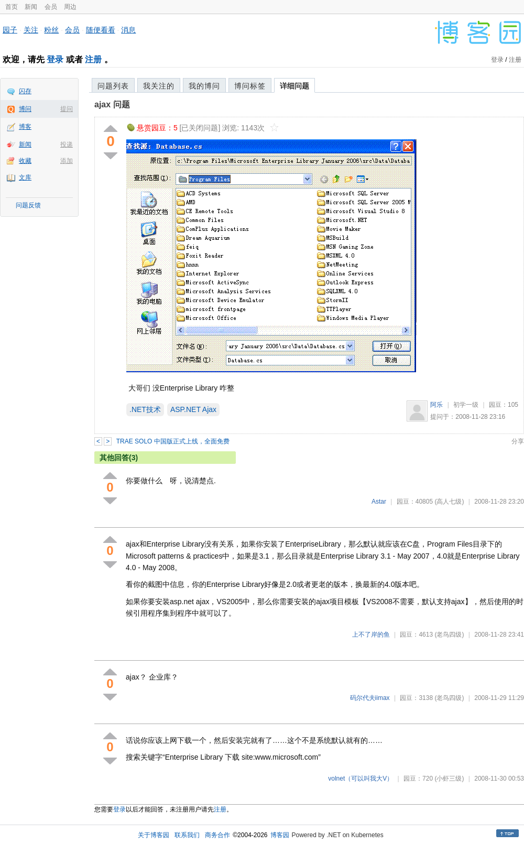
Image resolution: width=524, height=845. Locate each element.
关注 (31, 30)
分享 (517, 441)
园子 (10, 30)
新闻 (31, 6)
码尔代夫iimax (370, 698)
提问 (66, 109)
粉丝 (51, 30)
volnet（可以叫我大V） (360, 778)
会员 (51, 6)
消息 (128, 30)
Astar (379, 501)
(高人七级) (449, 501)
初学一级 (465, 404)
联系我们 (187, 835)
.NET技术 (145, 409)
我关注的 (158, 86)
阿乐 (436, 404)
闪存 (25, 91)
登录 (55, 59)
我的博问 (204, 86)
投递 (66, 144)
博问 (25, 109)
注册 (93, 59)
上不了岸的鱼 (371, 634)
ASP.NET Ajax (193, 409)
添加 (66, 160)
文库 (25, 177)
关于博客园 (153, 835)
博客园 (279, 835)
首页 (11, 6)
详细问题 (294, 86)
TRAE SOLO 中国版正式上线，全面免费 (173, 441)
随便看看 (100, 30)
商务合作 (217, 835)
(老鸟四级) (449, 634)
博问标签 (250, 86)
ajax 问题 (112, 104)
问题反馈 (28, 205)
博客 (25, 126)
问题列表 (113, 86)
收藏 (25, 160)
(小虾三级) (449, 778)
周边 (70, 6)
